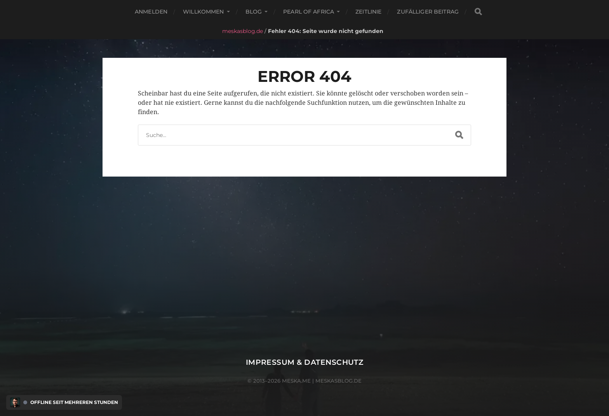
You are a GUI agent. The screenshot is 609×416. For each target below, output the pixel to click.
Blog (253, 11)
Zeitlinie (368, 11)
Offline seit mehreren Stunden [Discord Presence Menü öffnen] (74, 402)
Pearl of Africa (308, 11)
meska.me (296, 381)
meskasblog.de (242, 31)
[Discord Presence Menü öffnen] (15, 402)
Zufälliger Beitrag (428, 11)
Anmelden (151, 11)
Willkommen (203, 11)
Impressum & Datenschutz (305, 362)
